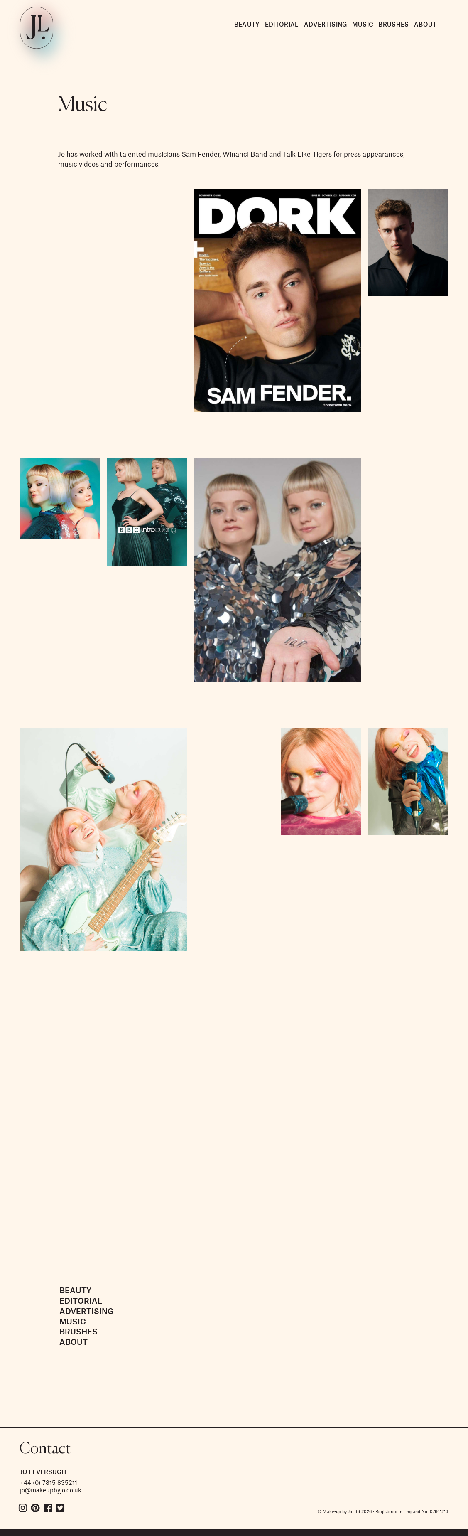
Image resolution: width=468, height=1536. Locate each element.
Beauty (247, 24)
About (425, 24)
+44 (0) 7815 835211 (48, 1482)
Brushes (393, 24)
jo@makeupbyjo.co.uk (50, 1490)
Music (363, 24)
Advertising (325, 24)
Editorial (282, 24)
